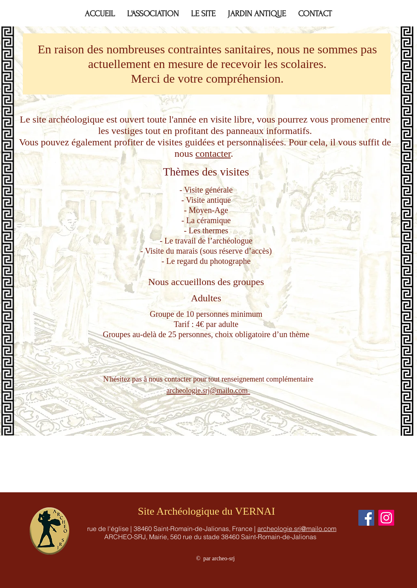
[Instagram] (386, 518)
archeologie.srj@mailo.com (296, 528)
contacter (213, 153)
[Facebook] (366, 518)
